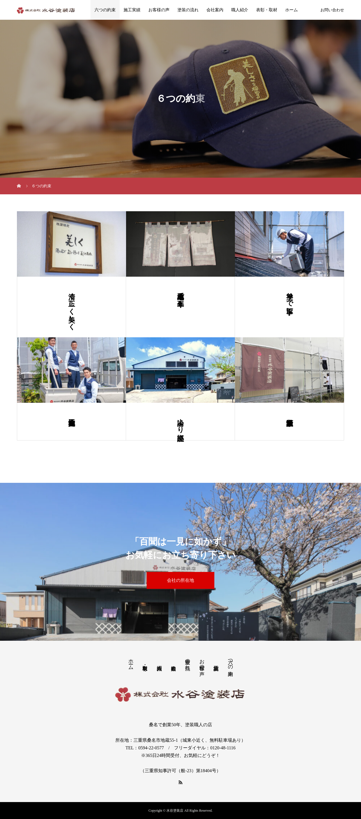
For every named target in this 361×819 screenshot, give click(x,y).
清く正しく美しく (71, 307)
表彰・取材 (266, 10)
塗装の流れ (188, 10)
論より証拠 (180, 421)
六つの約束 (105, 10)
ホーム (291, 10)
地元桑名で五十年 (180, 292)
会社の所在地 (180, 580)
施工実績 (132, 10)
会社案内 (214, 10)
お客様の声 (159, 10)
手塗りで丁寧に (289, 299)
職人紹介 (239, 10)
